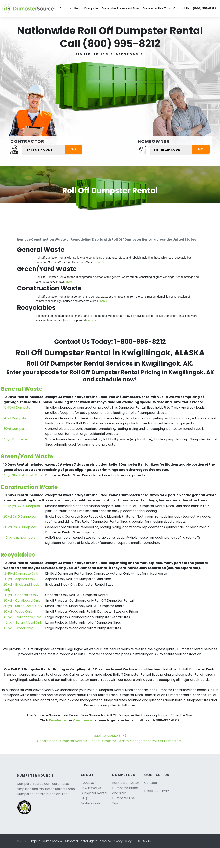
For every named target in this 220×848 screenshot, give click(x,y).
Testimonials (90, 803)
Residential (58, 720)
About (64, 8)
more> (100, 262)
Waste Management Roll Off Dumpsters (150, 741)
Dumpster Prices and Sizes (121, 8)
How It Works (90, 788)
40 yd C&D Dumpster (20, 537)
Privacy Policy (122, 841)
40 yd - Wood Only (18, 628)
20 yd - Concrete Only (20, 595)
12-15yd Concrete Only (21, 573)
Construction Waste (29, 487)
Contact (150, 782)
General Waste (21, 389)
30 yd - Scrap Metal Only (22, 606)
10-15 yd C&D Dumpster (21, 506)
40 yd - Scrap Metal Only (23, 622)
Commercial (84, 720)
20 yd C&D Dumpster (20, 516)
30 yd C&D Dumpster (20, 527)
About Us (87, 782)
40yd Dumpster (15, 439)
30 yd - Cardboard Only (21, 600)
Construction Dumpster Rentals (62, 741)
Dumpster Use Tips (156, 8)
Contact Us (181, 8)
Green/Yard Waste (26, 456)
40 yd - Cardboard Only (22, 617)
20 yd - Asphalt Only (19, 579)
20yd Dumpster (15, 418)
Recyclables (17, 555)
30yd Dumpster (15, 428)
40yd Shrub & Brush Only (22, 475)
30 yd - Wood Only (17, 611)
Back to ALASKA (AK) (110, 735)
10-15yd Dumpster (17, 407)
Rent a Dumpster (86, 8)
